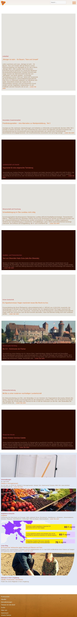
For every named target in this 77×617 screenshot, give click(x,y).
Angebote (4, 515)
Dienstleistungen (6, 602)
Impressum (4, 613)
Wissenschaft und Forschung (12, 209)
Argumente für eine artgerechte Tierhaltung (18, 168)
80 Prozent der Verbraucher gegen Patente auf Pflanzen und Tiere (21, 547)
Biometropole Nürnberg (10, 346)
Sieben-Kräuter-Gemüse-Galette (14, 438)
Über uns (4, 610)
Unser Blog (4, 545)
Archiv (3, 607)
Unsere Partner (6, 615)
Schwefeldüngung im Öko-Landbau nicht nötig (19, 212)
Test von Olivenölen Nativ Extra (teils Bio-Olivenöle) (21, 258)
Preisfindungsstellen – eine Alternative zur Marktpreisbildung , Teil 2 (26, 123)
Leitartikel (6, 56)
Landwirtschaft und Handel (11, 164)
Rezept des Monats (9, 434)
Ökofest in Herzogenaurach (9, 483)
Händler (3, 599)
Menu (74, 3)
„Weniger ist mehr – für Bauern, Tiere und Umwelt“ (20, 59)
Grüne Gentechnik (8, 299)
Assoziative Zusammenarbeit (12, 120)
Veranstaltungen (6, 479)
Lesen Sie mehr (69, 133)
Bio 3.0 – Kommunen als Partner (14, 349)
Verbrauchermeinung (9, 390)
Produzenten (5, 596)
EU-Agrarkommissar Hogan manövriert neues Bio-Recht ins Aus (25, 303)
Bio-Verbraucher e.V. (3, 3)
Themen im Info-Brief (8, 605)
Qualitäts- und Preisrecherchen (12, 255)
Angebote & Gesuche (7, 513)
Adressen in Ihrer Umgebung (10, 577)
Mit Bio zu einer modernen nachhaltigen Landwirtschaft (22, 393)
